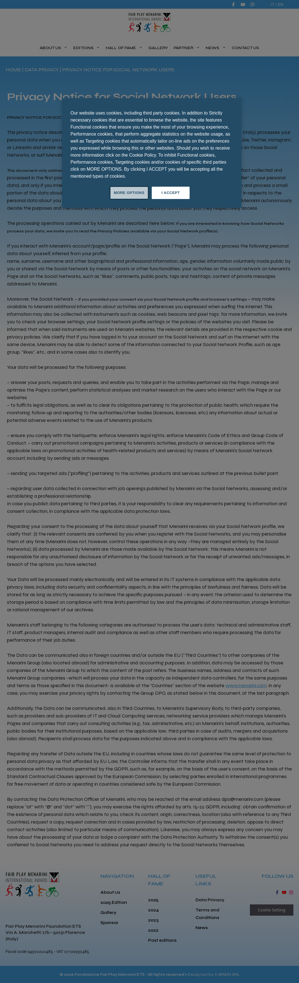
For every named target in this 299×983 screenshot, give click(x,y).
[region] (152, 153)
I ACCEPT (171, 193)
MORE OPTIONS (129, 193)
